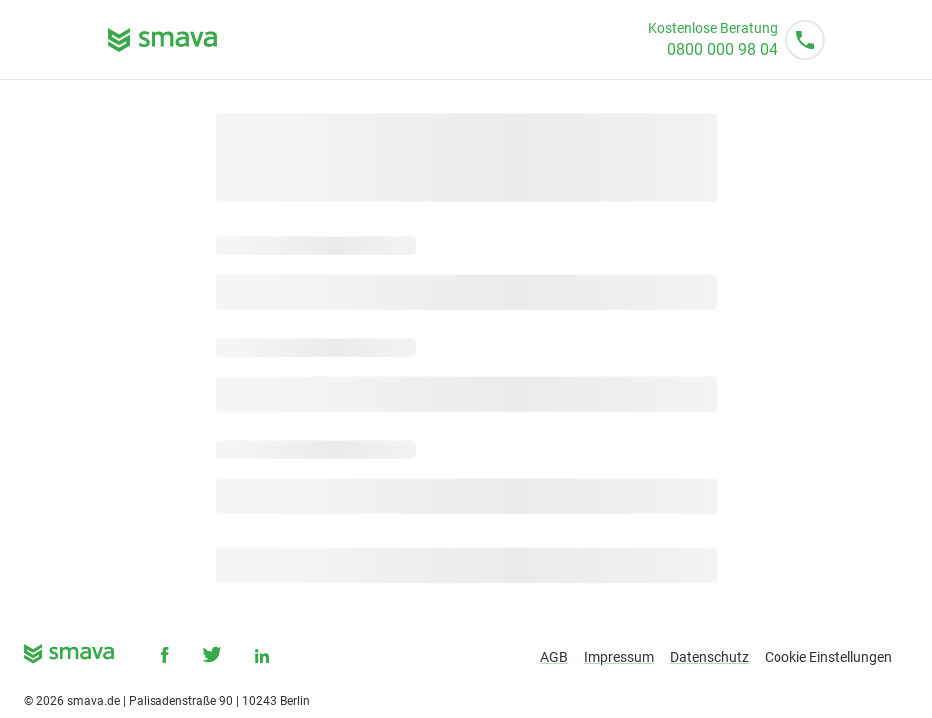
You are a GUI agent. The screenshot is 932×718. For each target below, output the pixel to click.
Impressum (619, 657)
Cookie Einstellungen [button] (828, 657)
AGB (554, 657)
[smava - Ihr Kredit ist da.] (69, 657)
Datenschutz (709, 657)
